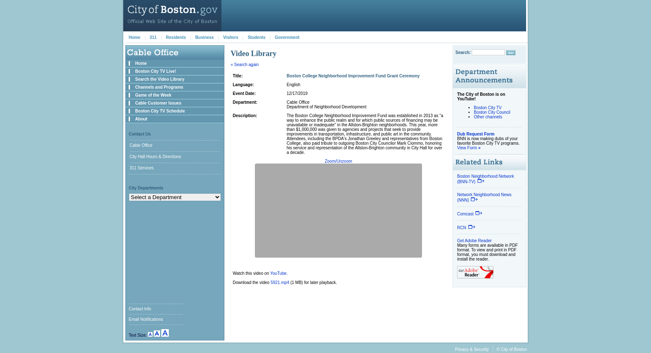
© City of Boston (512, 349)
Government (287, 37)
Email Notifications (146, 319)
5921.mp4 (280, 282)
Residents (176, 37)
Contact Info (140, 309)
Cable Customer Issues (158, 103)
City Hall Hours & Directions (155, 156)
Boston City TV (488, 107)
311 (153, 37)
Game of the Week (153, 95)
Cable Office (141, 145)
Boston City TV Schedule (160, 111)
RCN (466, 227)
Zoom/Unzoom (338, 161)
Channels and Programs (159, 87)
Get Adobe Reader (474, 240)
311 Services (142, 168)
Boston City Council (492, 112)
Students (257, 37)
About (141, 119)
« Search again (245, 64)
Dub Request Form (475, 134)
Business (204, 37)
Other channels (488, 117)
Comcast (470, 214)
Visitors (231, 37)
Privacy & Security (472, 349)
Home (134, 37)
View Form (469, 148)
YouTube (278, 273)
